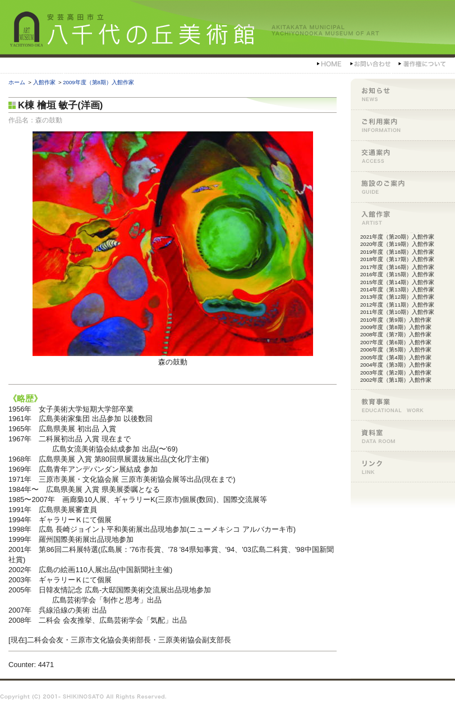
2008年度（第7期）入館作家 (395, 334)
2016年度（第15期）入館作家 (397, 274)
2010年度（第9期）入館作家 (395, 320)
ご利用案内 (403, 124)
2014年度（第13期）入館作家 (397, 289)
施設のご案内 (403, 186)
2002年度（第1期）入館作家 (395, 380)
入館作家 (44, 82)
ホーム (16, 82)
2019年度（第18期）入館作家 (397, 252)
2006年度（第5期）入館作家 (395, 349)
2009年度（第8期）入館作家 (98, 82)
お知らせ (403, 94)
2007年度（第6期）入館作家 (395, 342)
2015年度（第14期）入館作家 (397, 282)
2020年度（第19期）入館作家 (397, 244)
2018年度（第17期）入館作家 (397, 259)
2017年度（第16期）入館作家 (397, 267)
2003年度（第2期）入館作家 (395, 372)
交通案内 (403, 155)
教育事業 (403, 404)
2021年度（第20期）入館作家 (397, 237)
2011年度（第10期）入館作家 (397, 312)
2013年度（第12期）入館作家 (397, 297)
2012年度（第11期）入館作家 (397, 305)
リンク (403, 466)
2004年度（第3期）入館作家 (395, 365)
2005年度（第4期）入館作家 (395, 357)
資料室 (403, 435)
